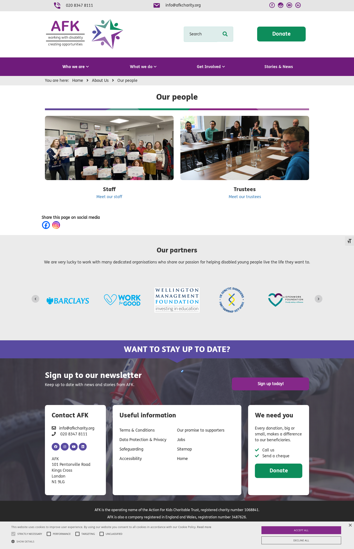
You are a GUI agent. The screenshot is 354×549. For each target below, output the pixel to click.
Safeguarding (131, 449)
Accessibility (130, 458)
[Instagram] (57, 225)
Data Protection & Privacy (142, 439)
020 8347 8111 (79, 5)
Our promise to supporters (200, 430)
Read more (204, 527)
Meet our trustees (245, 196)
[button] (111, 541)
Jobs (181, 439)
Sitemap (184, 449)
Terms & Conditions (137, 430)
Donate (281, 34)
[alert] (177, 535)
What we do (143, 66)
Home (182, 458)
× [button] (350, 525)
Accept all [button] (301, 530)
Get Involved (211, 66)
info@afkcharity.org (183, 5)
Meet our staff (109, 196)
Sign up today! (271, 383)
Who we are (75, 66)
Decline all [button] (301, 540)
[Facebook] (47, 225)
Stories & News (278, 66)
